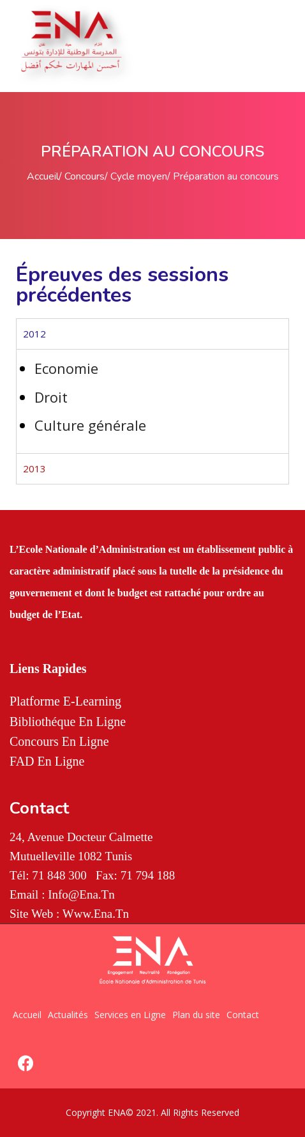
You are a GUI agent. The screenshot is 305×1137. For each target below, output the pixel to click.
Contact (243, 1015)
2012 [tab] (34, 333)
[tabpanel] (152, 401)
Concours (84, 176)
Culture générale (90, 425)
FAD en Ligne (47, 761)
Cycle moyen (138, 176)
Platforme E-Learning (65, 701)
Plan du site (196, 1015)
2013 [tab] (34, 468)
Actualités (68, 1015)
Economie (66, 368)
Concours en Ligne (59, 741)
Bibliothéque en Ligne (68, 722)
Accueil (43, 176)
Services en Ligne (130, 1015)
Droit (51, 396)
